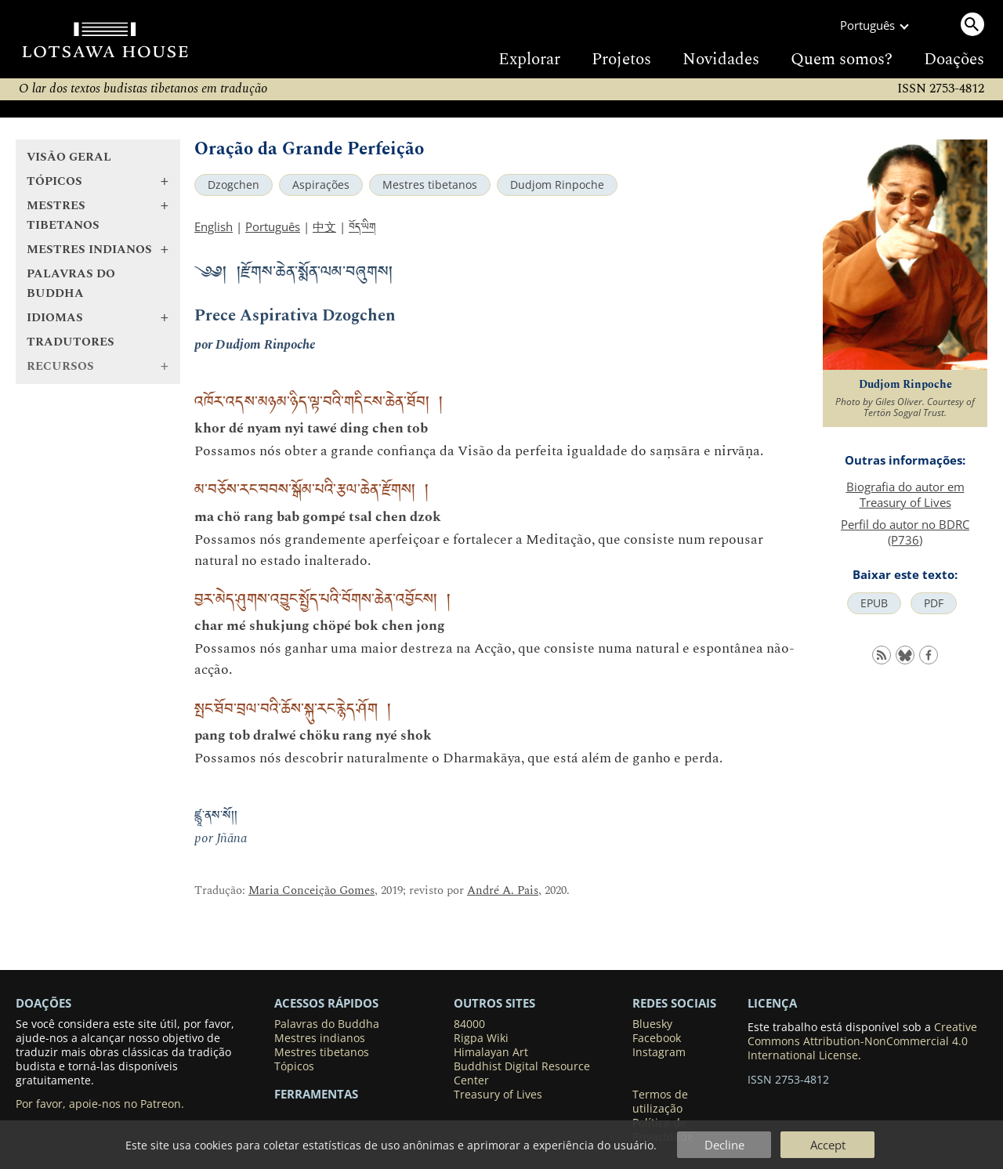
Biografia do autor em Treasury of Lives (905, 494)
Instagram (659, 1052)
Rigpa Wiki (481, 1038)
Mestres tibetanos (429, 185)
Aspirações (320, 185)
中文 (324, 226)
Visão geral (69, 157)
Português (272, 226)
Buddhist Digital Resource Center (522, 1073)
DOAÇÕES (43, 1003)
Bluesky (652, 1024)
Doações (954, 59)
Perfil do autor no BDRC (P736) (905, 532)
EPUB (874, 603)
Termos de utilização (660, 1102)
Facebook (656, 1038)
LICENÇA (772, 1003)
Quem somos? (842, 59)
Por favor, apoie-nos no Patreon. (100, 1104)
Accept (827, 1145)
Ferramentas (316, 1094)
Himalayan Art (491, 1052)
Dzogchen (233, 185)
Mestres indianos (319, 1038)
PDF (933, 603)
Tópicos (294, 1066)
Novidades (721, 59)
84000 (469, 1024)
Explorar (529, 59)
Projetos (621, 59)
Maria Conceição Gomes (311, 890)
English (213, 226)
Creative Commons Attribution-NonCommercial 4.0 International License (862, 1041)
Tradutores (70, 342)
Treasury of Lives (498, 1095)
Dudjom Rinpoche (557, 185)
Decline (724, 1145)
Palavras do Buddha (71, 283)
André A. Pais (502, 890)
